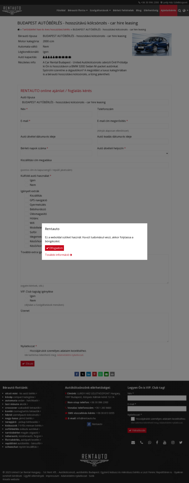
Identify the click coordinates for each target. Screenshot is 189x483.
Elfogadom (54, 248)
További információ (57, 255)
